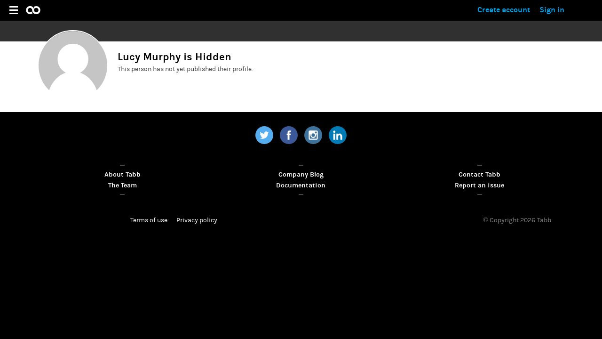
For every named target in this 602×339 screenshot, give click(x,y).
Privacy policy (196, 220)
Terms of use (148, 220)
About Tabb (122, 174)
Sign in (551, 9)
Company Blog (301, 174)
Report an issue (479, 185)
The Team (122, 185)
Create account (503, 9)
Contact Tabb (479, 174)
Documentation (300, 185)
